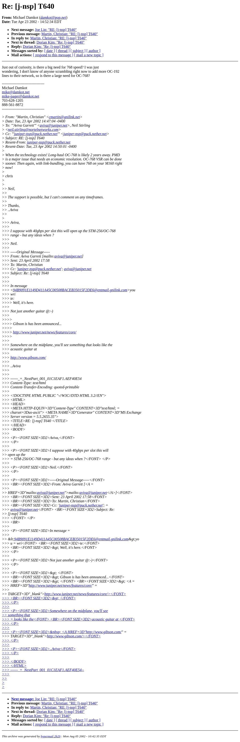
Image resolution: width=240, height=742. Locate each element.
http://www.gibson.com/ (28, 358)
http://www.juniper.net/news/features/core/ (44, 332)
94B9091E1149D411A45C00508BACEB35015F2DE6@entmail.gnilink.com (70, 290)
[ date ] (49, 51)
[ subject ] (78, 51)
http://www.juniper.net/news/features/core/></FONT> (85, 594)
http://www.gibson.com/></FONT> (74, 636)
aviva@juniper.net (53, 125)
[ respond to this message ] (53, 55)
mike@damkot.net (16, 92)
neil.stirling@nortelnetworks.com (33, 130)
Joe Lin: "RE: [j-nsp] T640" (56, 30)
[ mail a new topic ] (88, 55)
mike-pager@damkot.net (20, 96)
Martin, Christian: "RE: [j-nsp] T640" (69, 34)
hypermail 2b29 (50, 736)
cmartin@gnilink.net (64, 117)
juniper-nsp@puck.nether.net (35, 134)
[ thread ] (63, 51)
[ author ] (93, 51)
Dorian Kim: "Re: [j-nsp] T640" (61, 42)
